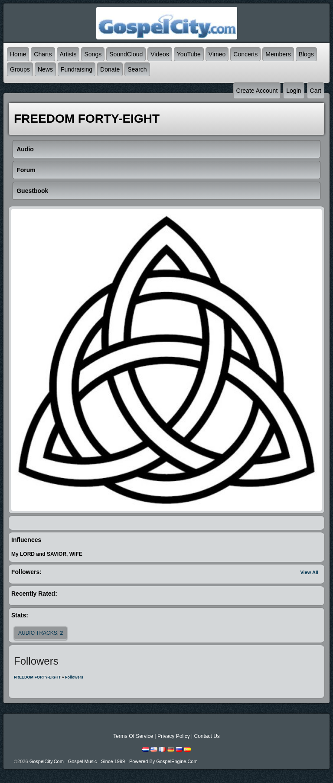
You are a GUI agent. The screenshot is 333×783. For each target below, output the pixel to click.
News (45, 69)
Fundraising (76, 69)
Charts (43, 54)
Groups (20, 69)
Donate (110, 69)
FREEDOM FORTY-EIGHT (37, 677)
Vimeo (217, 54)
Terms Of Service (133, 736)
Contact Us (206, 736)
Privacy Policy (173, 736)
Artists (68, 54)
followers (74, 677)
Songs (92, 54)
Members (278, 54)
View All (309, 572)
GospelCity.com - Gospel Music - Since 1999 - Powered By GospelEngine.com (113, 761)
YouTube (189, 54)
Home (18, 54)
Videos (159, 54)
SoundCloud (126, 54)
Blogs (306, 54)
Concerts (245, 54)
